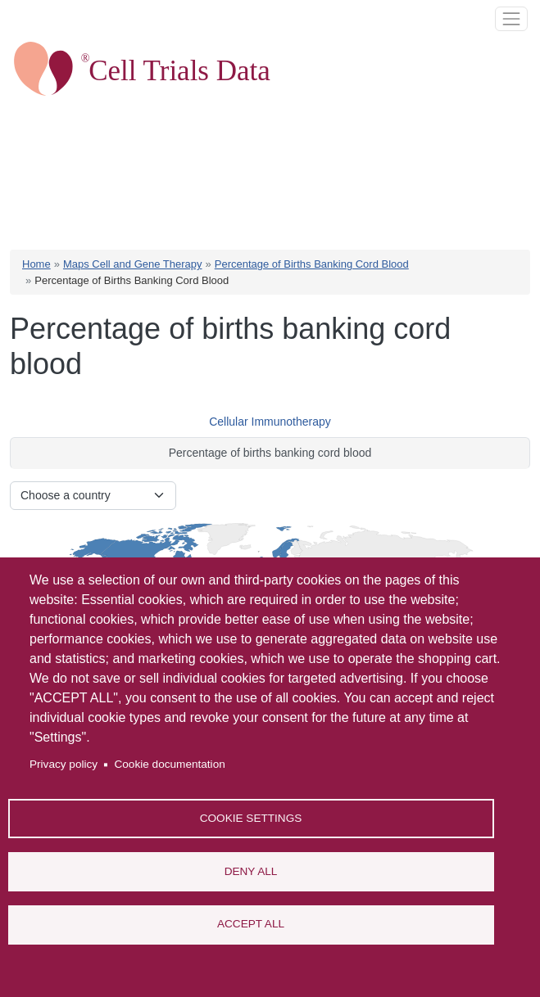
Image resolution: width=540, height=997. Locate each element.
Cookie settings (251, 817)
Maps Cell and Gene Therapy (132, 264)
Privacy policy (63, 764)
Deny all (251, 870)
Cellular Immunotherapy (270, 421)
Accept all (250, 924)
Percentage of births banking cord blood (270, 452)
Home (36, 264)
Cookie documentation (169, 764)
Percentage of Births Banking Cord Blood (312, 264)
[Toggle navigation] (511, 19)
